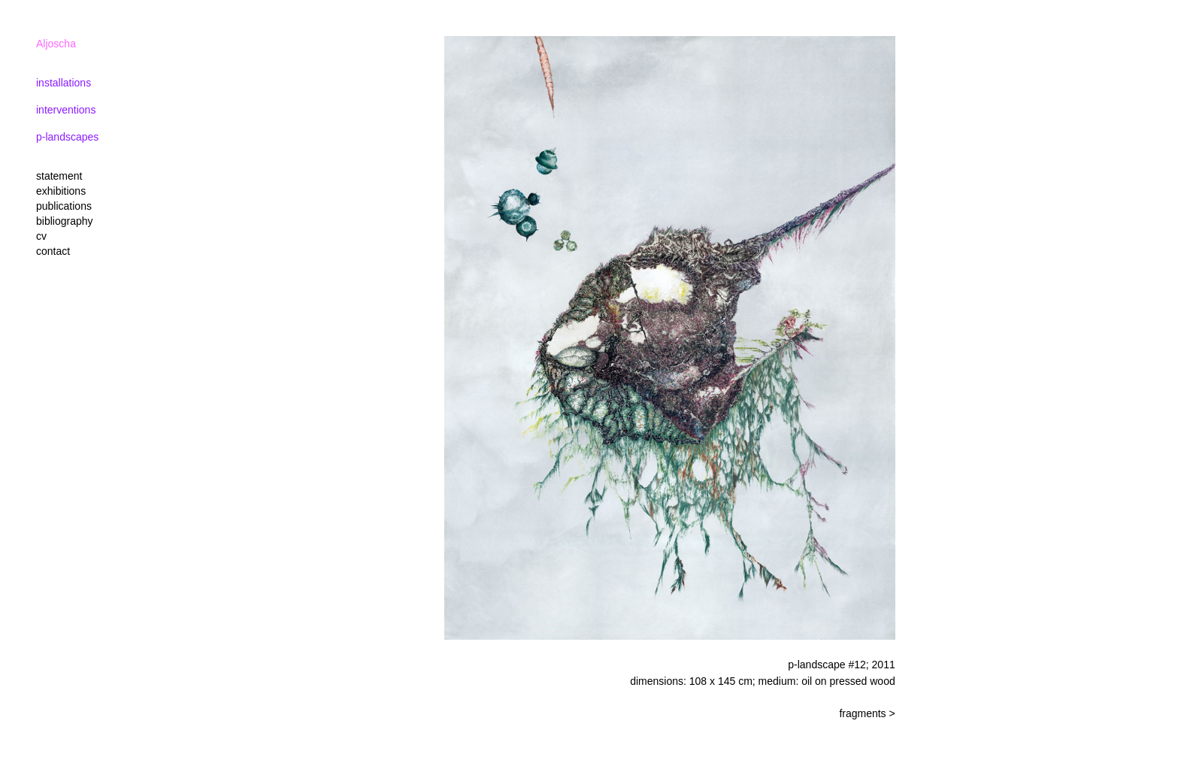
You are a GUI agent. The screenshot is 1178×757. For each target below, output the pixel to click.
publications (64, 206)
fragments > (867, 713)
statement (59, 176)
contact (53, 251)
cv (41, 236)
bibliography (64, 221)
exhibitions (61, 191)
